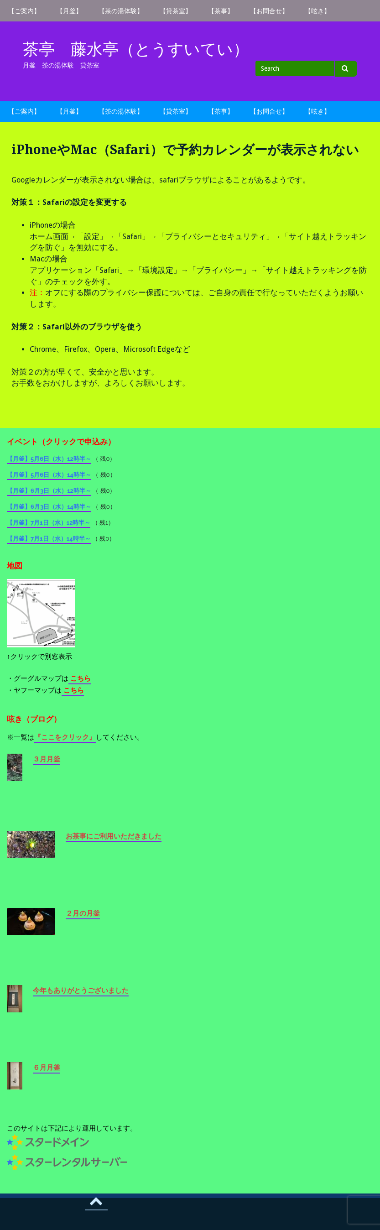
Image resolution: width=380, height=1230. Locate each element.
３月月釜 (46, 759)
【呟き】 (317, 11)
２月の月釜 (83, 913)
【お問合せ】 (269, 11)
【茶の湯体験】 (121, 11)
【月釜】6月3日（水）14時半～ (49, 506)
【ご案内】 (24, 11)
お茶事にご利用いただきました (113, 836)
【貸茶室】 (176, 11)
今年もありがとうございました (81, 990)
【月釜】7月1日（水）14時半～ (49, 538)
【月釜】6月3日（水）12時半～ (49, 490)
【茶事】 (221, 11)
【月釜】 (69, 11)
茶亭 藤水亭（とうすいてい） (136, 49)
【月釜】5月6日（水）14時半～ (49, 474)
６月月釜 (46, 1067)
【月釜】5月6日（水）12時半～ (49, 458)
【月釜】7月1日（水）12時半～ (48, 522)
